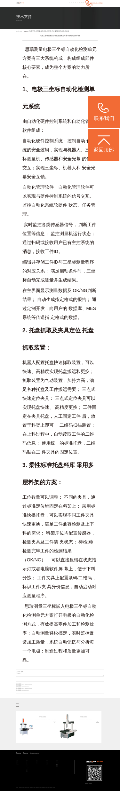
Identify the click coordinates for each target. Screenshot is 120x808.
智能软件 (18, 774)
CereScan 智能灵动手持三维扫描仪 (77, 802)
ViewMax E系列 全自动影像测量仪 (28, 804)
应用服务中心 (35, 37)
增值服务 (68, 8)
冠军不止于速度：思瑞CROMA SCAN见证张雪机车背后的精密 (39, 690)
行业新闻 (38, 772)
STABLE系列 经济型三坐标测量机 (31, 802)
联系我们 (81, 8)
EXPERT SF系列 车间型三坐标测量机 (45, 724)
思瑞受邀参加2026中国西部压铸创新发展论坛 (35, 692)
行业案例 (48, 8)
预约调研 (58, 780)
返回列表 (97, 679)
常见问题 (48, 774)
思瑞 (29, 55)
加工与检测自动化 (30, 783)
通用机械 (28, 779)
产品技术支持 (49, 770)
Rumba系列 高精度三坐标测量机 (46, 802)
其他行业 (28, 795)
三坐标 (58, 55)
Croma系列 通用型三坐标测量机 (88, 724)
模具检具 (28, 777)
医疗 (27, 774)
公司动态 (38, 770)
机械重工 (28, 792)
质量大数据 (28, 788)
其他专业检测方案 (20, 777)
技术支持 (61, 8)
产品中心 (41, 8)
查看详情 (52, 742)
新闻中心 (55, 8)
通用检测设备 (19, 770)
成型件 (27, 781)
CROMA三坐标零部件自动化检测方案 (31, 679)
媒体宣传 (38, 774)
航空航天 (28, 790)
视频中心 (48, 777)
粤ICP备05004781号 (98, 793)
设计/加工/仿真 (29, 786)
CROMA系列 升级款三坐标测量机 (61, 802)
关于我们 (74, 8)
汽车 (27, 770)
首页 (36, 8)
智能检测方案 (19, 772)
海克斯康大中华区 (60, 772)
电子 (27, 772)
